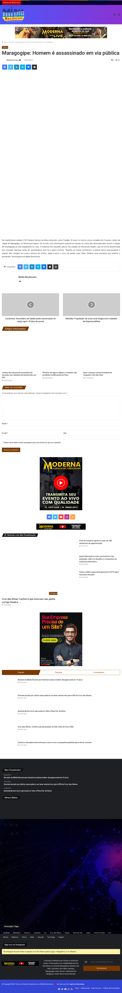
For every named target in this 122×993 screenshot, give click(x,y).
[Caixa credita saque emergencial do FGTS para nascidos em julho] (70, 578)
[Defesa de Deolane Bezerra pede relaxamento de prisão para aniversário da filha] (100, 901)
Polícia (11, 42)
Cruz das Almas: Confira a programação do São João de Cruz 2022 (46, 727)
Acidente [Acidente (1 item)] (6, 933)
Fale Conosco (96, 988)
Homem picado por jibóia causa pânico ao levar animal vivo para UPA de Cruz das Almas (55, 696)
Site (64, 433)
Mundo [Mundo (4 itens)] (5, 937)
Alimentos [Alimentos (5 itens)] (16, 933)
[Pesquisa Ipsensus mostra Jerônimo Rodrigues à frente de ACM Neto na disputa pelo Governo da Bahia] (100, 861)
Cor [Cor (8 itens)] (45, 933)
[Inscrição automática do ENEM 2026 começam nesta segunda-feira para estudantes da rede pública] (61, 821)
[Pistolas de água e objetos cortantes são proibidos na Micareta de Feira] (61, 351)
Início (5, 42)
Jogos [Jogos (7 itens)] (88, 933)
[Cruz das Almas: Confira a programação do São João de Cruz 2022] (9, 733)
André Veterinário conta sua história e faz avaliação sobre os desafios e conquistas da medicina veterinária (98, 559)
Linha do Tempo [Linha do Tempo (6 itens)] (99, 933)
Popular (21, 672)
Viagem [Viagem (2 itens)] (61, 937)
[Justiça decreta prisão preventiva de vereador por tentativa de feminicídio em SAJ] (20, 351)
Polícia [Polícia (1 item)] (24, 937)
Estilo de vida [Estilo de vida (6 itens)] (77, 933)
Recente (58, 672)
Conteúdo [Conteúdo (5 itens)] (37, 933)
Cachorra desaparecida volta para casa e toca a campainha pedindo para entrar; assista (55, 743)
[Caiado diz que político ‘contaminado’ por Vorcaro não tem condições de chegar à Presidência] (61, 901)
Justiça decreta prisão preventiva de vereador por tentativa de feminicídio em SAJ (19, 375)
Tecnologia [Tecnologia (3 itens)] (51, 937)
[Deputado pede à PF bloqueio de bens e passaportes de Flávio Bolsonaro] (21, 861)
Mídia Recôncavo (12, 60)
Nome (5, 424)
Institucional (85, 988)
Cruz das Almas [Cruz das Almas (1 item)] (55, 933)
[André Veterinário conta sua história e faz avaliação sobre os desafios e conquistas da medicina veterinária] (70, 562)
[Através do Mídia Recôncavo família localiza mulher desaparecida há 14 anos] (9, 686)
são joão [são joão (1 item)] (41, 937)
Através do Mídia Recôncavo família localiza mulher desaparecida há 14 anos (50, 680)
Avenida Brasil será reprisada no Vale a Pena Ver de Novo (42, 711)
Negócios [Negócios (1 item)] (15, 937)
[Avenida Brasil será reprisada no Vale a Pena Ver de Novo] (9, 717)
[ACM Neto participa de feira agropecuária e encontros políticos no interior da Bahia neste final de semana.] (21, 901)
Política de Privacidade (111, 988)
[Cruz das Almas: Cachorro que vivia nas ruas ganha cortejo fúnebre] (30, 567)
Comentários (98, 672)
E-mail (5, 433)
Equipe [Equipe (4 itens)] (67, 933)
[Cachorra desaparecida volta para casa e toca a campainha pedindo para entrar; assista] (9, 748)
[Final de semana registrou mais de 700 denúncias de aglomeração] (70, 546)
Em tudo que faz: (70, 984)
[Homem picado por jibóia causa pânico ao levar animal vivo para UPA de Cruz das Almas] (9, 701)
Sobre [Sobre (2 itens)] (32, 937)
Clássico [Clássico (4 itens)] (27, 933)
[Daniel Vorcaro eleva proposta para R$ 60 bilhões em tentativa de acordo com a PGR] (100, 821)
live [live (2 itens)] (109, 933)
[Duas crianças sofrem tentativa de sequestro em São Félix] (101, 351)
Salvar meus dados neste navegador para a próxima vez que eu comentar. (32, 442)
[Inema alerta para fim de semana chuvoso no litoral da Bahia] (21, 821)
